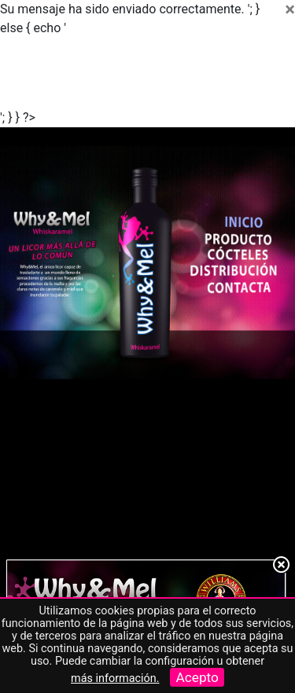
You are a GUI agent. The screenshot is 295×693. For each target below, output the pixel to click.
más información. (115, 679)
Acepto (196, 677)
